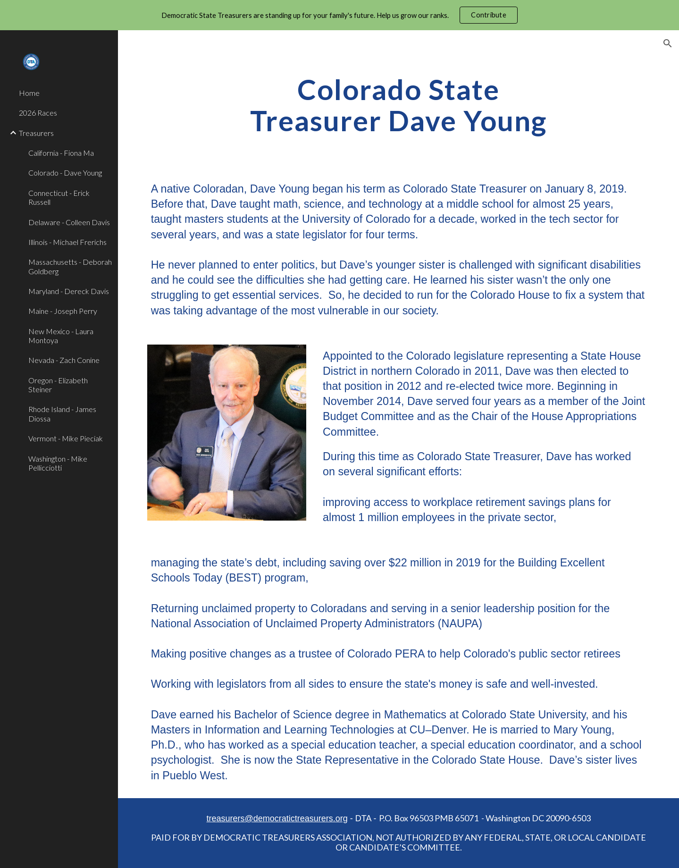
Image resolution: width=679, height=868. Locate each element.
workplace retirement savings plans (509, 502)
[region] (339, 15)
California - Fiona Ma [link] (61, 152)
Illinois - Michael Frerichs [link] (67, 241)
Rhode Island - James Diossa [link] (62, 413)
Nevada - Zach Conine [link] (64, 359)
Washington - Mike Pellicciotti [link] (57, 463)
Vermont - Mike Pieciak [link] (65, 438)
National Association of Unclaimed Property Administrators (293, 623)
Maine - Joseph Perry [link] (62, 310)
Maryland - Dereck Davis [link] (68, 291)
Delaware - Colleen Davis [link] (69, 222)
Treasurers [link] (36, 132)
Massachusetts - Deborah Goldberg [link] (70, 266)
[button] (667, 43)
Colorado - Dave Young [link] (65, 172)
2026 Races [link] (38, 112)
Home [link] (29, 92)
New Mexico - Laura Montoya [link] (60, 336)
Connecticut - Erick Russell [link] (59, 197)
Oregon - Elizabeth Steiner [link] (58, 385)
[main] (398, 105)
